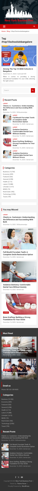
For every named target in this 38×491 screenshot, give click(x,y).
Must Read (8, 333)
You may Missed (10, 209)
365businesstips (22, 112)
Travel (5, 197)
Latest (5, 103)
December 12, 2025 (9, 355)
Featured (6, 177)
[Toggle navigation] (4, 26)
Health (5, 182)
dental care (30, 124)
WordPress (25, 486)
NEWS (5, 189)
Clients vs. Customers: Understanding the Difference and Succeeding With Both (18, 108)
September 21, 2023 (9, 74)
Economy (6, 174)
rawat (18, 355)
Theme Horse (21, 483)
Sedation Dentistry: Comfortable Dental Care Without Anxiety (23, 131)
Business (6, 172)
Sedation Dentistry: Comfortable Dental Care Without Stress (23, 155)
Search (33, 90)
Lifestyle (6, 187)
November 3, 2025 (9, 377)
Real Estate (7, 192)
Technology (7, 194)
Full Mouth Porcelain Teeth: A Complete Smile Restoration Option (24, 120)
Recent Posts (10, 100)
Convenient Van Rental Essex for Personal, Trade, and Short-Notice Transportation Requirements (17, 350)
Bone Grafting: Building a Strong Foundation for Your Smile (24, 143)
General (6, 64)
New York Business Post (24, 481)
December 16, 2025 (9, 112)
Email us (7, 386)
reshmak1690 (21, 74)
